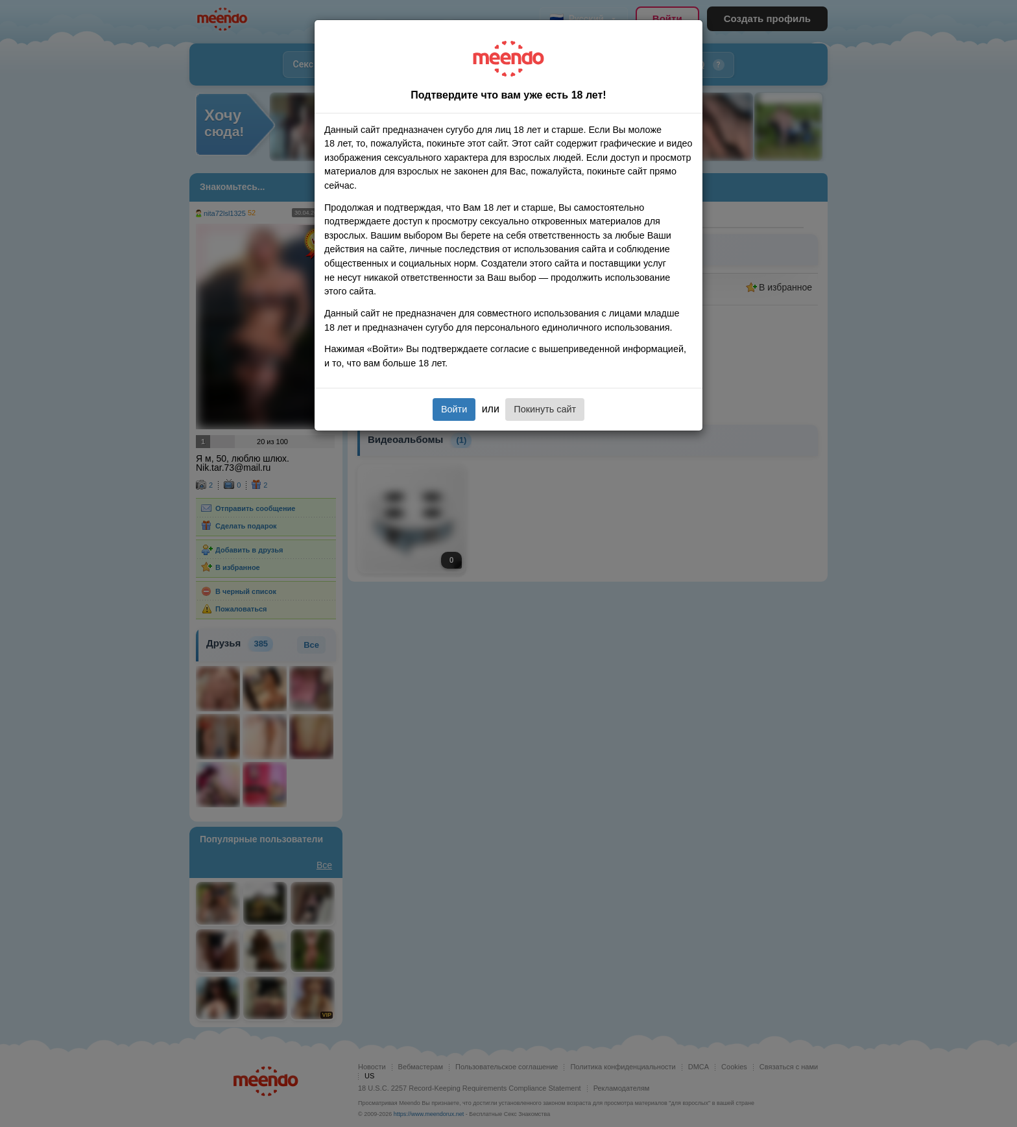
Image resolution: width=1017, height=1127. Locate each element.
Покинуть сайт (545, 409)
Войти (454, 409)
